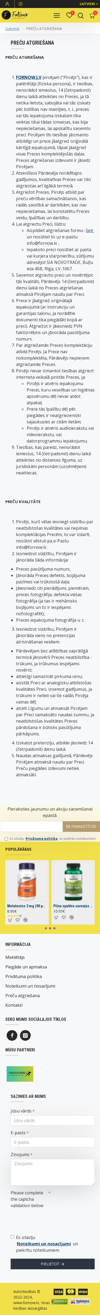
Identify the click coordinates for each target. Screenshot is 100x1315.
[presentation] (48, 1219)
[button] (46, 928)
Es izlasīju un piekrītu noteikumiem (50, 838)
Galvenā (12, 28)
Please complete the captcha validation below (27, 1199)
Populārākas (18, 849)
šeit (90, 230)
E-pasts (18, 1133)
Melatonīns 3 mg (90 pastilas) (27, 906)
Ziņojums (20, 1154)
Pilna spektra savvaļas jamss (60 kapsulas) (73, 906)
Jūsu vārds (21, 1111)
